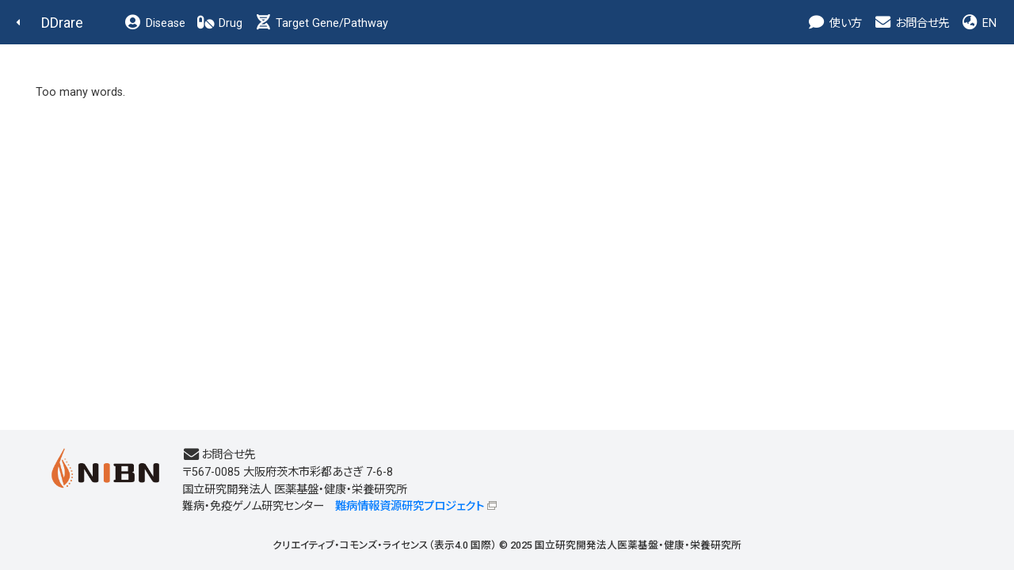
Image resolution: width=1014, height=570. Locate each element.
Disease (154, 23)
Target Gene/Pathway (321, 23)
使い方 (834, 23)
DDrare (62, 22)
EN (978, 23)
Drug (219, 23)
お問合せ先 (911, 23)
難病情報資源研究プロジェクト (409, 506)
